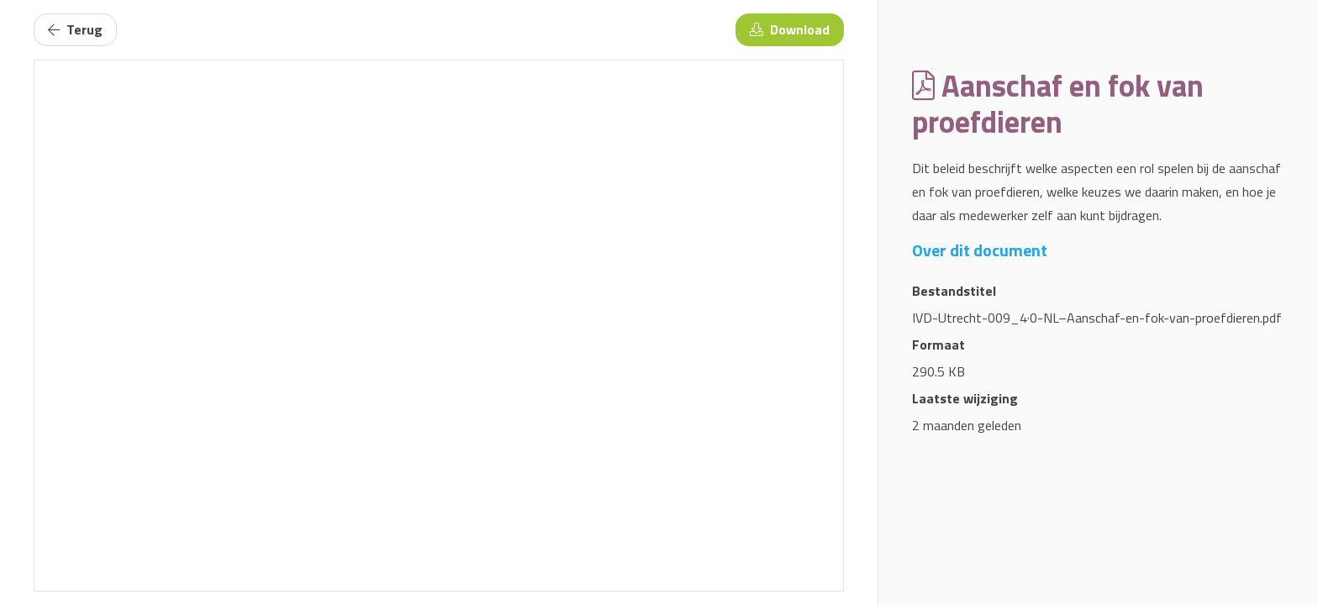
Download (790, 29)
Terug (75, 29)
